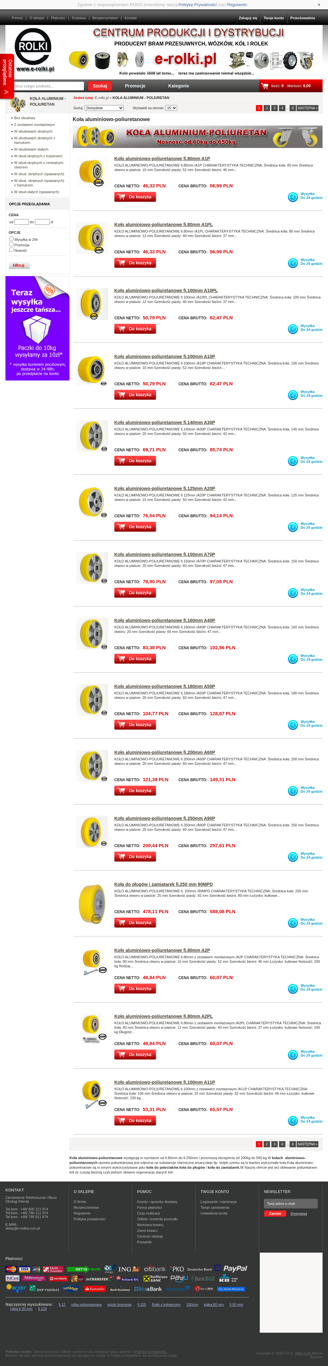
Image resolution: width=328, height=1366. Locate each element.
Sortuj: (79, 108)
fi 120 (42, 1309)
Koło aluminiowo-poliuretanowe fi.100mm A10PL (166, 290)
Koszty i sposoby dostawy (157, 1202)
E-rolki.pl (102, 98)
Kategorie (178, 85)
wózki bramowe (119, 1304)
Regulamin (237, 4)
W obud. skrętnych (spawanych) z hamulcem (39, 183)
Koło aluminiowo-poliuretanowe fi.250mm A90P (164, 818)
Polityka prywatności (90, 1219)
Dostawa (79, 18)
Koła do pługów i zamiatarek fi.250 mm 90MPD (163, 884)
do (32, 222)
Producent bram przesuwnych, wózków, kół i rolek (191, 43)
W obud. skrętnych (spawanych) (39, 174)
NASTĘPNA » (307, 108)
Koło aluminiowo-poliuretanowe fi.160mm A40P (164, 620)
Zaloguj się (248, 18)
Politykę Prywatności (197, 4)
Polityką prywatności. (151, 1352)
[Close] (319, 4)
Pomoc (17, 18)
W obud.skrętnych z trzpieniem (38, 156)
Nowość (20, 250)
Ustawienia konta (214, 1213)
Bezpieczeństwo (105, 18)
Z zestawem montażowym (34, 125)
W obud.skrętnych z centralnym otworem (38, 165)
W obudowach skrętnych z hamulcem (34, 140)
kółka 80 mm (214, 1304)
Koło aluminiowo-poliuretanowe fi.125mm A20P (164, 488)
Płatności (58, 18)
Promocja (21, 245)
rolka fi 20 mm (21, 1309)
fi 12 (62, 1304)
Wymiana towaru (150, 1225)
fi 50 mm (236, 1304)
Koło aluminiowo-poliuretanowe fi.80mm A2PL (163, 1016)
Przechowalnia (303, 18)
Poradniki (144, 1242)
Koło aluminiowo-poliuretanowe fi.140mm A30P (164, 422)
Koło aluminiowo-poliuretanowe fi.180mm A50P (164, 686)
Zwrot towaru (147, 1230)
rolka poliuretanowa (86, 1304)
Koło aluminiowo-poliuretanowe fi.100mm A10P (164, 356)
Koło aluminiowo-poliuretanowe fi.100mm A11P (164, 1082)
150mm (192, 1304)
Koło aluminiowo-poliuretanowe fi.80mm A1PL (163, 224)
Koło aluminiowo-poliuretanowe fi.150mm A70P (164, 554)
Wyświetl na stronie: (149, 108)
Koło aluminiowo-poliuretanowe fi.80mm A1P (162, 158)
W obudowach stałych (31, 149)
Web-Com (303, 1353)
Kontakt (130, 18)
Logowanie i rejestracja (219, 1202)
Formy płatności (149, 1207)
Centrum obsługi (150, 1236)
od (11, 222)
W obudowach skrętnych (33, 131)
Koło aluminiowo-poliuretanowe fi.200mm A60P (164, 752)
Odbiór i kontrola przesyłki (157, 1219)
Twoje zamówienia (215, 1207)
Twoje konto (274, 18)
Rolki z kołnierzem (166, 1304)
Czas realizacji (148, 1213)
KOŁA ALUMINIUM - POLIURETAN (48, 101)
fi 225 (141, 1304)
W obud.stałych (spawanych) (36, 192)
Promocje (135, 85)
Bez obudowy (24, 118)
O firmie (80, 1202)
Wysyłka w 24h (26, 239)
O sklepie (36, 18)
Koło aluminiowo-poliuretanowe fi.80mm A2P (162, 950)
